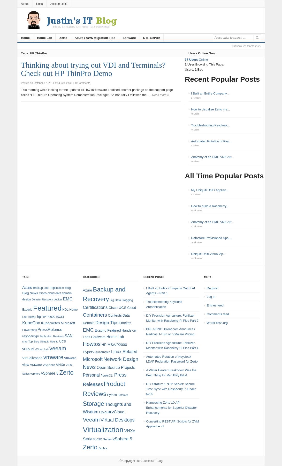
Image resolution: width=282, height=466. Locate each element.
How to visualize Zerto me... (210, 109)
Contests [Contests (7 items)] (115, 315)
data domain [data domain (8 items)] (63, 293)
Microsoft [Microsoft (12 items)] (68, 323)
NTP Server (151, 38)
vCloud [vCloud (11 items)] (118, 412)
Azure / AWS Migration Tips (95, 38)
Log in (211, 297)
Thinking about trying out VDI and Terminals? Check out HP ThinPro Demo (93, 69)
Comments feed (218, 314)
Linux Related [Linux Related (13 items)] (124, 351)
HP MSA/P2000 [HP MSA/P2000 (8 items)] (114, 344)
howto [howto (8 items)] (32, 317)
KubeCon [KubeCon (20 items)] (31, 322)
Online (196, 59)
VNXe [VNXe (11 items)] (60, 365)
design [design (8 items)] (26, 299)
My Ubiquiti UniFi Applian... (210, 190)
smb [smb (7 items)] (25, 341)
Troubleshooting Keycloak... (210, 125)
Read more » (160, 95)
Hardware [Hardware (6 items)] (98, 337)
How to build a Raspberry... (210, 206)
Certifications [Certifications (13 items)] (95, 307)
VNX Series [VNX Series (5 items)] (104, 439)
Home (25, 38)
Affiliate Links (58, 4)
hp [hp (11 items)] (39, 317)
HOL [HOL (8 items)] (65, 309)
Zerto (63, 38)
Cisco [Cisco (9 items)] (42, 293)
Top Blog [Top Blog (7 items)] (33, 341)
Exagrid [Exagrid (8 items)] (27, 309)
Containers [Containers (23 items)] (95, 315)
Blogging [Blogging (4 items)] (127, 300)
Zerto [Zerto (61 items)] (90, 447)
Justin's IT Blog (153, 461)
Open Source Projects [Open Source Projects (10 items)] (116, 367)
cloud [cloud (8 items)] (50, 293)
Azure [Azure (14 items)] (27, 287)
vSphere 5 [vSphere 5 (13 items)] (122, 439)
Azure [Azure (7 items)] (87, 290)
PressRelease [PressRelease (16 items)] (50, 329)
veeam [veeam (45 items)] (57, 348)
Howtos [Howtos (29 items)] (91, 344)
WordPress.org (217, 323)
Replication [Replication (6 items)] (45, 336)
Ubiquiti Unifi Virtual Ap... (208, 254)
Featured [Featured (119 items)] (47, 308)
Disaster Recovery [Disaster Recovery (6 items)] (42, 299)
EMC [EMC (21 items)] (88, 330)
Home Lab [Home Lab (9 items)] (115, 337)
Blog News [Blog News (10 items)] (30, 293)
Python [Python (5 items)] (112, 395)
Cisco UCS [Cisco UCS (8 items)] (117, 308)
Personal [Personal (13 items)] (91, 375)
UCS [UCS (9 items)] (62, 341)
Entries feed (215, 305)
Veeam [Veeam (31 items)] (91, 420)
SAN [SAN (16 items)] (68, 336)
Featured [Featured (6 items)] (114, 330)
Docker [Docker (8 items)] (125, 323)
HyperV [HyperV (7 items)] (88, 352)
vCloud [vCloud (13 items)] (28, 349)
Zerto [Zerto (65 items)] (66, 372)
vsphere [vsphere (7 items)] (35, 373)
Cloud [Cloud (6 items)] (131, 308)
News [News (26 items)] (89, 367)
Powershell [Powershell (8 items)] (29, 330)
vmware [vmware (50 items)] (53, 357)
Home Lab (44, 38)
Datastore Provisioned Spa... (211, 238)
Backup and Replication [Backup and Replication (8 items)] (48, 288)
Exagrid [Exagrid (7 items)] (101, 330)
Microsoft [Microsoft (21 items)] (93, 359)
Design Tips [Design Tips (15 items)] (107, 322)
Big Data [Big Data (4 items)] (115, 300)
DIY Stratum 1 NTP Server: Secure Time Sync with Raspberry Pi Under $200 (171, 389)
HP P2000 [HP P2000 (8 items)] (48, 317)
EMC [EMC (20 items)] (68, 299)
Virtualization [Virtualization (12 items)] (32, 358)
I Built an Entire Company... (210, 93)
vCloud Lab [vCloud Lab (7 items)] (42, 349)
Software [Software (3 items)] (123, 394)
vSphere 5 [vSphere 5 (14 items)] (49, 373)
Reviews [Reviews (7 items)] (58, 336)
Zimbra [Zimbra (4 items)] (102, 448)
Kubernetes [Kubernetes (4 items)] (102, 352)
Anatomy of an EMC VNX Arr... (212, 157)
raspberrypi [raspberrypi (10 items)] (30, 336)
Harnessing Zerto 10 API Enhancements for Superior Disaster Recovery (171, 408)
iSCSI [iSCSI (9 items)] (60, 317)
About (25, 4)
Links (39, 4)
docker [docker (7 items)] (58, 299)
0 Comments (82, 82)
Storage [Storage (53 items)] (93, 403)
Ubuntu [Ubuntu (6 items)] (54, 341)
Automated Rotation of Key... (211, 141)
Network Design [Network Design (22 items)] (121, 359)
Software (129, 38)
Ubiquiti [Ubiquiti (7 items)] (44, 341)
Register (212, 288)
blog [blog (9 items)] (68, 288)
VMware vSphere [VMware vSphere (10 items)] (42, 365)
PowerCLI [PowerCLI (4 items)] (107, 375)
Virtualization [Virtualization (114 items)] (103, 430)
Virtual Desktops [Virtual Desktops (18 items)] (117, 419)
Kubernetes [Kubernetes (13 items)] (50, 323)
